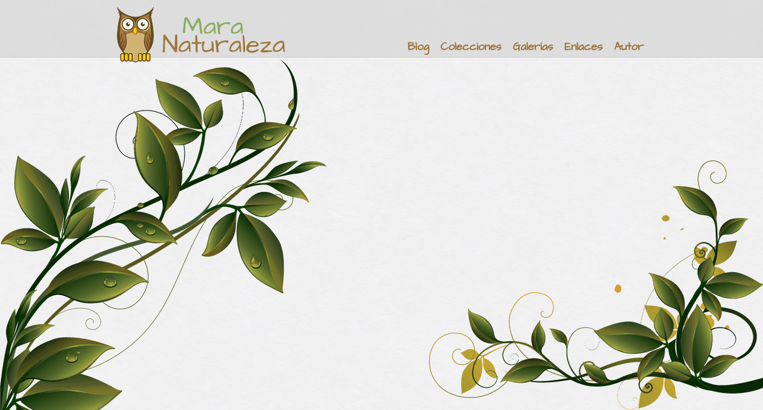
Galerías (533, 47)
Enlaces (584, 47)
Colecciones (470, 47)
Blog (418, 47)
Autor (628, 47)
